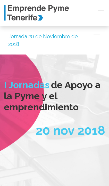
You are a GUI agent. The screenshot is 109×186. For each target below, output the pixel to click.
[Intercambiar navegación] (97, 37)
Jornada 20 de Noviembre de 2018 (43, 40)
